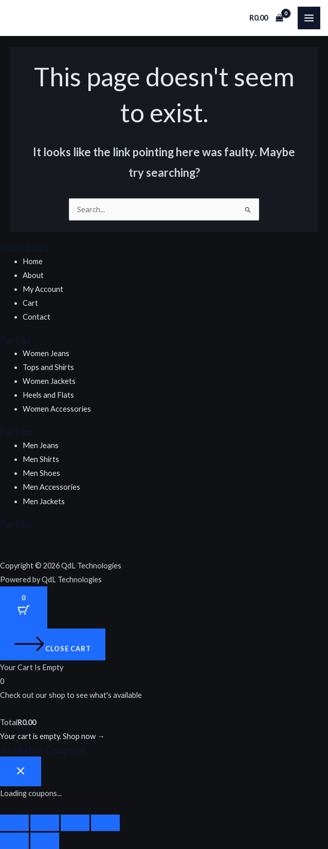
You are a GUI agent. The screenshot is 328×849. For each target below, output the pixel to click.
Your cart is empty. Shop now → (52, 736)
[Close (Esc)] (105, 823)
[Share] (75, 823)
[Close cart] (52, 644)
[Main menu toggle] (309, 18)
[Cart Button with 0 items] (23, 607)
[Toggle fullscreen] (44, 823)
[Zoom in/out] (14, 823)
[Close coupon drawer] (20, 771)
